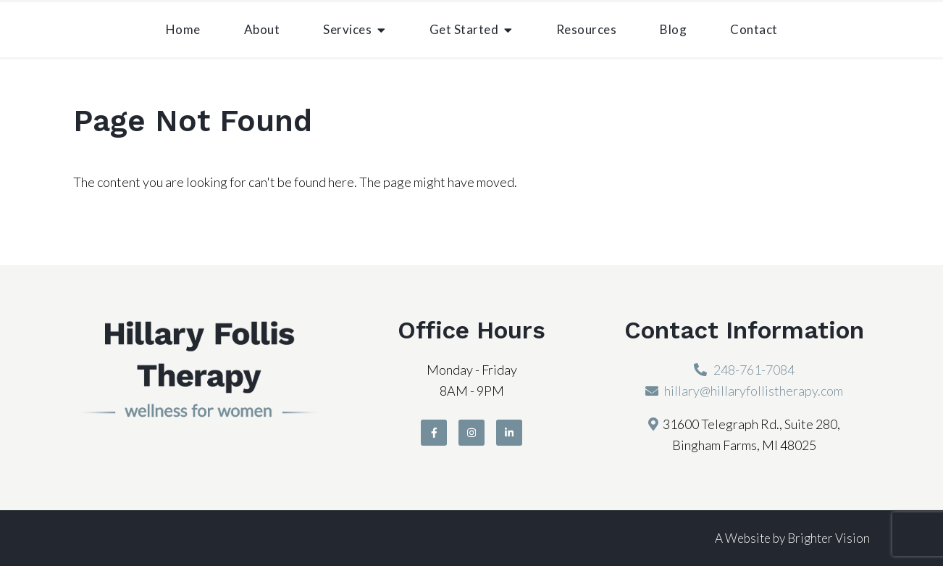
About (262, 29)
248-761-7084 (754, 370)
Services (347, 29)
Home (183, 29)
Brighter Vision (828, 538)
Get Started (464, 29)
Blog (673, 29)
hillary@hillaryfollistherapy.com (753, 391)
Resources (586, 29)
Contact (754, 29)
